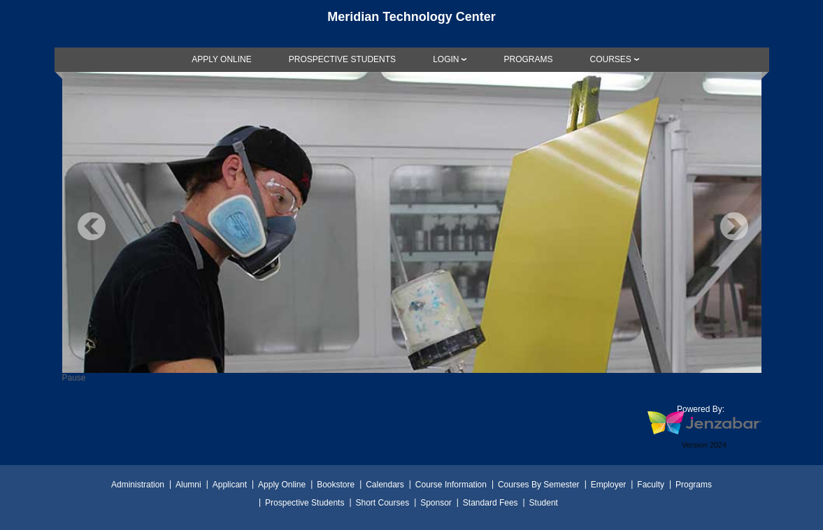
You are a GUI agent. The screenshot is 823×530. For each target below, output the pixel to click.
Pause (74, 378)
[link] (222, 59)
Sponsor (436, 503)
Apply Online (282, 484)
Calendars (385, 484)
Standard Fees (490, 503)
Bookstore (336, 484)
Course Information (451, 484)
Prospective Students (304, 503)
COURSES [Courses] (610, 59)
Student (543, 503)
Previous (92, 226)
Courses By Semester (539, 484)
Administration (137, 484)
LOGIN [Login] (446, 59)
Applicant (230, 484)
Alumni (188, 484)
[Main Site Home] (412, 24)
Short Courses (382, 503)
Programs (693, 484)
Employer (609, 484)
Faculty (650, 484)
